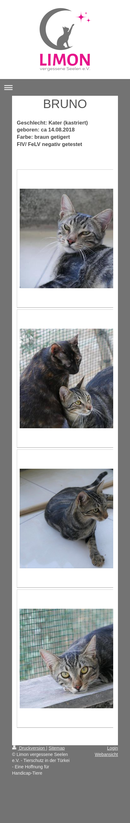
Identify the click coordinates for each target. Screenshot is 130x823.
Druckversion (29, 748)
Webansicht (106, 754)
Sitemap (57, 748)
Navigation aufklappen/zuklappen (65, 87)
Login (112, 748)
